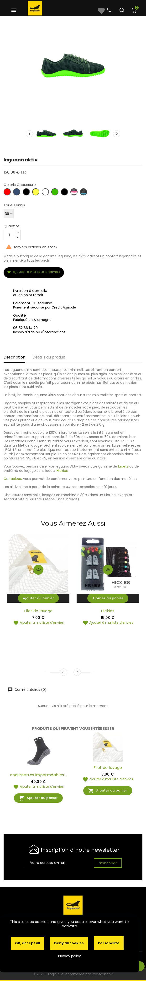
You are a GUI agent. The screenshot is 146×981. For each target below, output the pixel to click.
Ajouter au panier (38, 598)
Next (77, 672)
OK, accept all (27, 943)
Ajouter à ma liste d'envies (33, 271)
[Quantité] (9, 235)
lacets (123, 466)
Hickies (62, 470)
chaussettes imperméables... (38, 775)
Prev (63, 672)
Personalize (109, 943)
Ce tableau (13, 478)
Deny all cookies (69, 943)
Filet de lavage (38, 611)
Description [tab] (14, 357)
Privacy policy (69, 956)
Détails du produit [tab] (48, 357)
